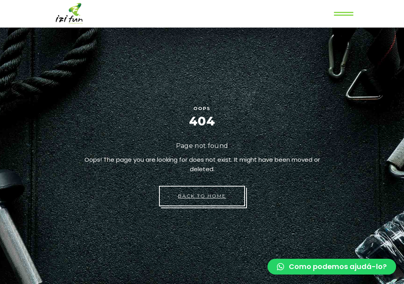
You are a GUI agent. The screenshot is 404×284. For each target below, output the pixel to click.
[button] (331, 267)
